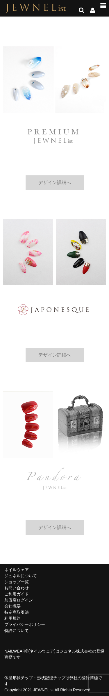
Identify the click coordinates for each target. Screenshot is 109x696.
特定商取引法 (16, 612)
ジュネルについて (20, 575)
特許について (16, 630)
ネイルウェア (16, 569)
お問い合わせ (16, 588)
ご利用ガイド (16, 594)
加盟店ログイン (18, 600)
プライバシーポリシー (24, 624)
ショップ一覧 (16, 581)
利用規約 (12, 618)
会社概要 (12, 606)
